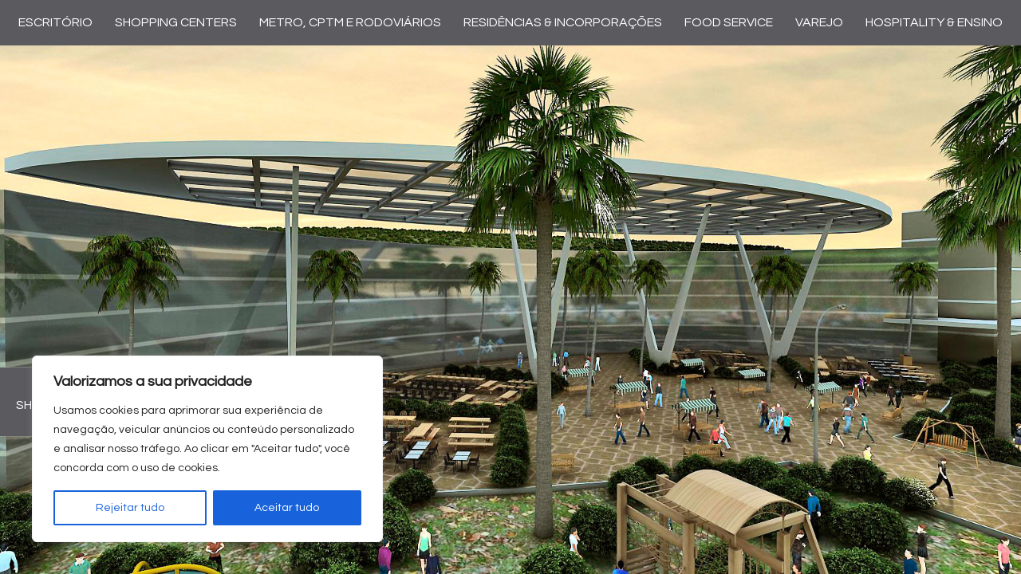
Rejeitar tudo (130, 507)
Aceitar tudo (286, 507)
